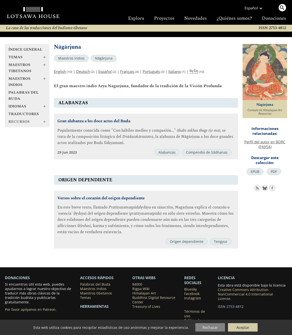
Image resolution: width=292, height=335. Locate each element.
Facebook (192, 294)
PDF (274, 171)
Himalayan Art (144, 293)
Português (151, 71)
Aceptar (242, 327)
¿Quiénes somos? (234, 18)
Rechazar (210, 327)
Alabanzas (167, 152)
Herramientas (94, 306)
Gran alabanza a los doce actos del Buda (93, 121)
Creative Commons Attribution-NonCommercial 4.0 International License (245, 294)
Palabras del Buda (23, 96)
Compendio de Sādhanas (206, 152)
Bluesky (190, 289)
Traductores (23, 114)
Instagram (192, 298)
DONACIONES (17, 277)
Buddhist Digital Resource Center (153, 299)
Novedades (195, 18)
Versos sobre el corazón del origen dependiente (101, 198)
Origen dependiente (186, 241)
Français (127, 71)
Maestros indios (71, 58)
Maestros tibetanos (96, 293)
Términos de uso (194, 313)
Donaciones (274, 18)
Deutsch (83, 71)
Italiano (174, 71)
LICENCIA (226, 277)
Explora (136, 18)
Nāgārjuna (103, 58)
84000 (137, 284)
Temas (85, 297)
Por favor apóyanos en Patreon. (31, 309)
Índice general (25, 49)
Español (105, 71)
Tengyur (220, 241)
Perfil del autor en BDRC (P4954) (264, 144)
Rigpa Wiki (141, 289)
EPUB (255, 171)
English (60, 71)
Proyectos (164, 18)
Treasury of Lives (146, 306)
